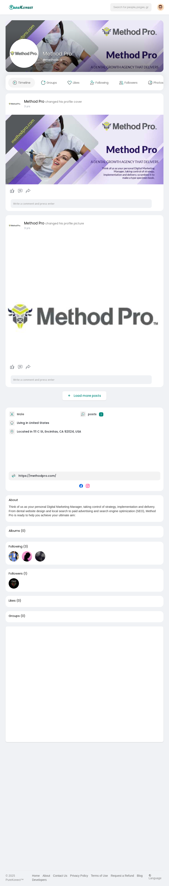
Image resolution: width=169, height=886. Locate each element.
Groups (14, 616)
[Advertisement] (84, 655)
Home (36, 875)
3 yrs (27, 106)
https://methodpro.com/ (37, 476)
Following (15, 546)
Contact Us (60, 875)
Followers (16, 573)
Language (155, 877)
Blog (140, 875)
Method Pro (57, 53)
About (46, 875)
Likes (12, 600)
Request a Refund (122, 875)
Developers (39, 879)
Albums (14, 530)
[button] (131, 7)
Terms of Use (99, 875)
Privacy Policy (79, 875)
